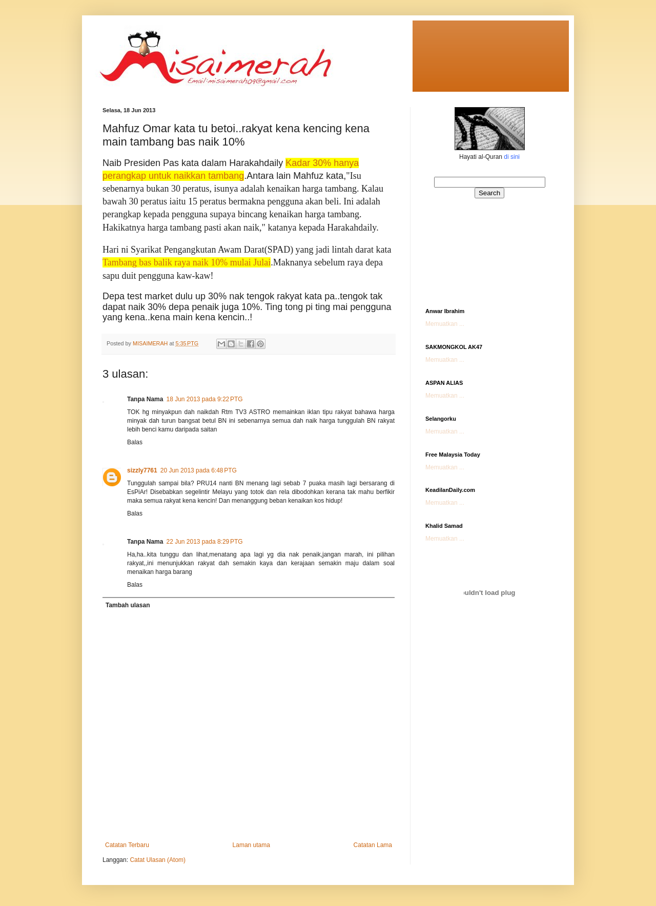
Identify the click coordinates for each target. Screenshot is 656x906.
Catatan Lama (373, 845)
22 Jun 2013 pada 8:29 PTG (204, 541)
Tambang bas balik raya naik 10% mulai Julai (186, 262)
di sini (512, 156)
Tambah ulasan (128, 605)
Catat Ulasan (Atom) (158, 859)
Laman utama (251, 845)
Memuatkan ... (444, 323)
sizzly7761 (142, 470)
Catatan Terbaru (127, 845)
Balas (134, 442)
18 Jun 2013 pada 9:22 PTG (204, 399)
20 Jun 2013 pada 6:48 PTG (198, 470)
